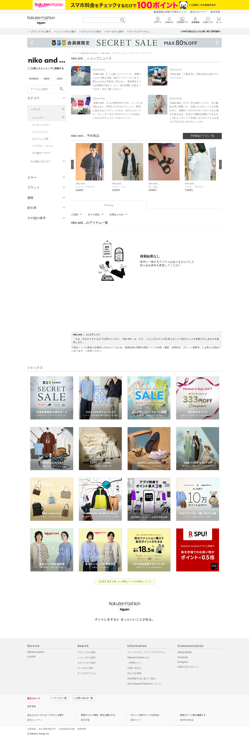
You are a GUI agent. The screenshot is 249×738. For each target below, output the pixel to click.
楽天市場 (215, 12)
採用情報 (81, 729)
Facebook (183, 657)
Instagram (183, 662)
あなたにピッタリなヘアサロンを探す (45, 715)
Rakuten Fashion (89, 53)
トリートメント (40, 132)
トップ (74, 53)
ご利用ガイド (134, 662)
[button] (92, 170)
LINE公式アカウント (188, 667)
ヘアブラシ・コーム (42, 146)
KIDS (59, 78)
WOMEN (34, 78)
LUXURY (31, 656)
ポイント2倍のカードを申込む (145, 715)
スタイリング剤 (40, 139)
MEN (46, 78)
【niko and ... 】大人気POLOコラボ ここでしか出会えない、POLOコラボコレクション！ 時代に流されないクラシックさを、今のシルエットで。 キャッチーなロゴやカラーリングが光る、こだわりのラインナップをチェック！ (117, 110)
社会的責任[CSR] (67, 729)
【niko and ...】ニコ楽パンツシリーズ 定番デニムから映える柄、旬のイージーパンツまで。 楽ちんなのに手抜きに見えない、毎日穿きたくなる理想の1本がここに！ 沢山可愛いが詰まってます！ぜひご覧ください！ (116, 81)
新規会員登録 (185, 652)
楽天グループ (197, 12)
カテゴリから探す (86, 662)
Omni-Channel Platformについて (144, 683)
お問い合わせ (134, 668)
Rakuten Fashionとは (138, 657)
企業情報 (31, 729)
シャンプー (38, 117)
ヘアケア (35, 109)
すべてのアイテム (86, 673)
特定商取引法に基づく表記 (141, 678)
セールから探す (85, 668)
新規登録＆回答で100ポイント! (170, 12)
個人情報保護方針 (47, 729)
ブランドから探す (86, 652)
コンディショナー (41, 125)
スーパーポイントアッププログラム (146, 652)
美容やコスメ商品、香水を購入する (98, 715)
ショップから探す (86, 657)
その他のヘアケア (41, 153)
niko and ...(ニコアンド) (113, 53)
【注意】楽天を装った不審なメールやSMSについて (125, 581)
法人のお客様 (134, 673)
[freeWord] (46, 89)
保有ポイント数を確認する (193, 715)
